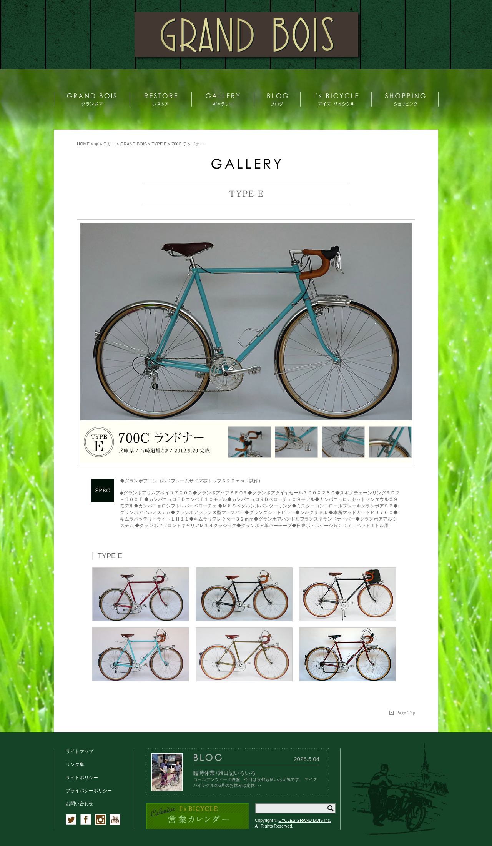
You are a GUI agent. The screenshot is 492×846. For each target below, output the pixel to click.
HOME (83, 144)
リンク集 (75, 764)
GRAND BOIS (133, 144)
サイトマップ (79, 751)
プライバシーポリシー (89, 790)
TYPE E (159, 144)
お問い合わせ (79, 803)
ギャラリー (105, 144)
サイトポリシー (82, 777)
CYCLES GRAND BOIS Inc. (304, 820)
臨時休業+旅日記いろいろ (224, 773)
